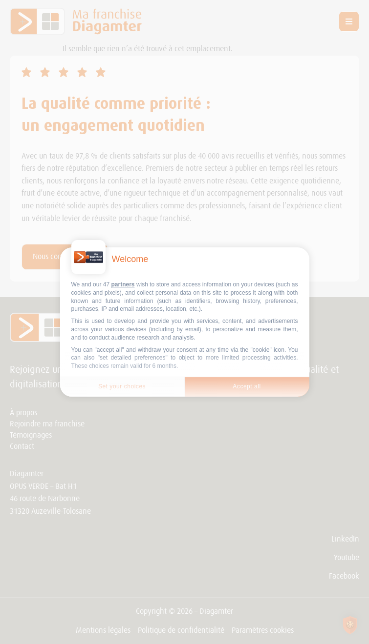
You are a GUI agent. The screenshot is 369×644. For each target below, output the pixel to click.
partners (123, 284)
